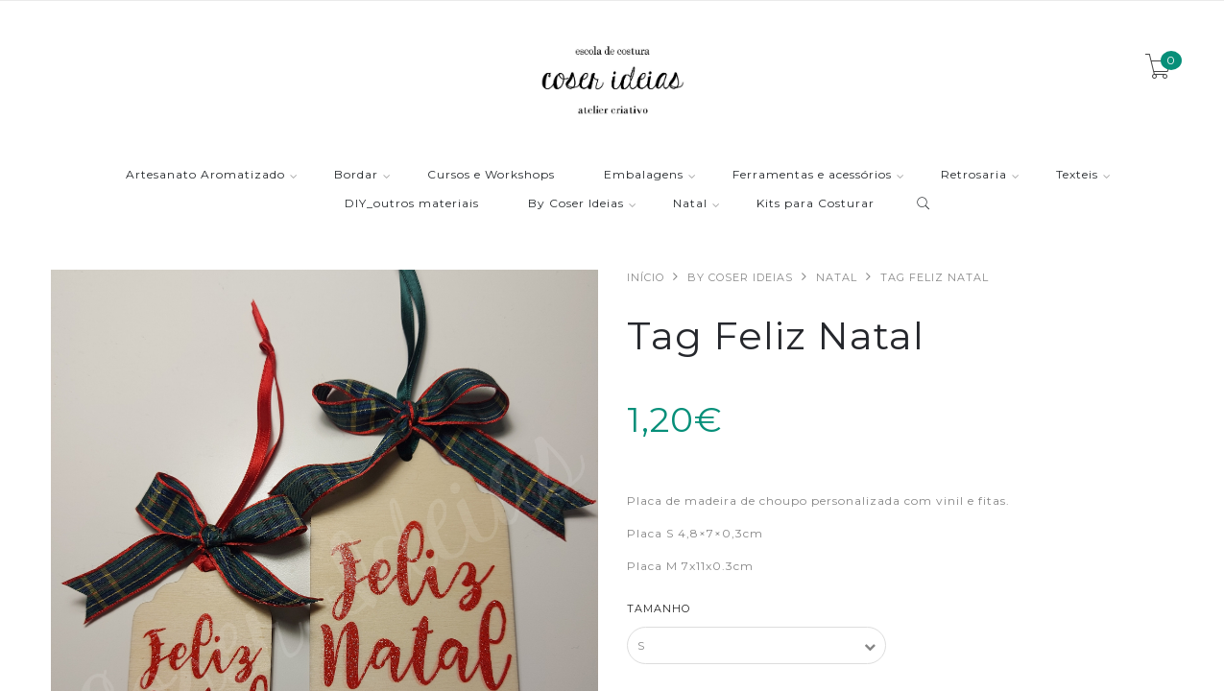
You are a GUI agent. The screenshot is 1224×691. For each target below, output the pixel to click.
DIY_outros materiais (412, 204)
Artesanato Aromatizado (205, 175)
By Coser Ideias (576, 204)
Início (645, 277)
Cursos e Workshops (491, 175)
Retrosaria (974, 175)
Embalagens (644, 175)
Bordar (356, 175)
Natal (690, 204)
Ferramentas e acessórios (812, 175)
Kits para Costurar (815, 204)
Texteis (1077, 175)
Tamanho (658, 608)
